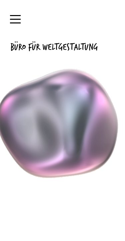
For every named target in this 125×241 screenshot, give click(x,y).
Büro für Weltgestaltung (54, 47)
